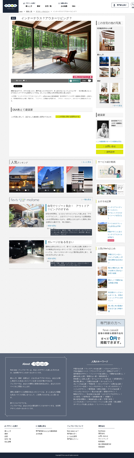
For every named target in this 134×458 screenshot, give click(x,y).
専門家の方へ (72, 434)
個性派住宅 (103, 376)
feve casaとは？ (73, 431)
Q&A (73, 6)
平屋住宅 (92, 384)
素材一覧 (29, 11)
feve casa (19, 11)
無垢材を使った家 (95, 399)
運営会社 (101, 433)
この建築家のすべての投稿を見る (109, 141)
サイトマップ (103, 439)
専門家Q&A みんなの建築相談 (46, 431)
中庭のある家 (78, 369)
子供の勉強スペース (80, 371)
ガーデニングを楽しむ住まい (84, 404)
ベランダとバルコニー (81, 391)
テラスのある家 (113, 389)
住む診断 (8, 442)
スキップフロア (103, 384)
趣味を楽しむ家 (79, 376)
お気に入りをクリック (81, 77)
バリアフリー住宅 (79, 386)
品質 (6, 436)
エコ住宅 (76, 397)
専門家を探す (122, 5)
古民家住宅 (118, 379)
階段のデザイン (79, 394)
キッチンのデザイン (113, 386)
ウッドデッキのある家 (93, 369)
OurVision (101, 431)
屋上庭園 (117, 402)
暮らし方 (29, 6)
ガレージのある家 (79, 384)
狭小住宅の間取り (79, 399)
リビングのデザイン (96, 386)
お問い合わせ (103, 436)
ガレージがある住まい (60, 242)
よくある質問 (72, 436)
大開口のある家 (92, 381)
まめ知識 (64, 6)
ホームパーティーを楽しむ (101, 379)
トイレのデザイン (79, 389)
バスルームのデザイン (112, 369)
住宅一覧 (48, 6)
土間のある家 (116, 384)
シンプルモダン (79, 402)
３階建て (108, 397)
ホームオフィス (106, 381)
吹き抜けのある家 (93, 394)
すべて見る (118, 105)
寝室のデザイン (109, 391)
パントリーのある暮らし (99, 374)
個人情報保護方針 (104, 444)
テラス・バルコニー (42, 11)
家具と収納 (101, 389)
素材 (38, 6)
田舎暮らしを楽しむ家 (81, 379)
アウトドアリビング (97, 371)
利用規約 (101, 441)
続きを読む (52, 226)
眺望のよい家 (92, 376)
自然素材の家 (97, 397)
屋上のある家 (97, 391)
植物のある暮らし (116, 374)
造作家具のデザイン (80, 374)
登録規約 (101, 447)
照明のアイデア (112, 371)
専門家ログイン (72, 439)
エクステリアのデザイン (111, 394)
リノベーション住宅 (104, 404)
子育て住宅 (108, 399)
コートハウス (92, 402)
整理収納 (92, 389)
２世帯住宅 (86, 397)
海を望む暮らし (79, 381)
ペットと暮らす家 (105, 402)
